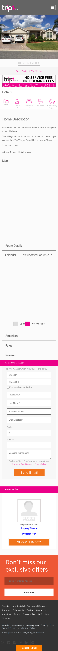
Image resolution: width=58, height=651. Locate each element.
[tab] (29, 245)
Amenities (11, 336)
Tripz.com (22, 632)
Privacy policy (29, 614)
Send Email (29, 472)
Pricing (30, 610)
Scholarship (18, 610)
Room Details (13, 246)
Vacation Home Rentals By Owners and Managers (24, 606)
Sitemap (6, 618)
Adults (9, 427)
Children (10, 439)
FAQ (40, 614)
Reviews (10, 355)
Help (47, 614)
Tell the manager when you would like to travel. (26, 369)
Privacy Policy (40, 464)
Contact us (41, 610)
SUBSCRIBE (29, 592)
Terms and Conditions (21, 464)
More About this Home (16, 152)
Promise (6, 610)
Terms (16, 614)
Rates (8, 345)
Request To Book (29, 648)
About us (6, 614)
